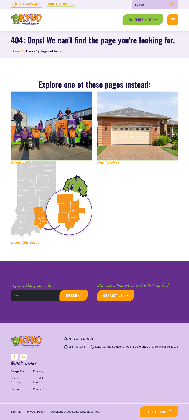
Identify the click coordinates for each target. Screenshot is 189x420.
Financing (38, 371)
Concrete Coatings (16, 380)
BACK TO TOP (156, 412)
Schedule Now (140, 19)
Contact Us (61, 4)
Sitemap (16, 411)
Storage (16, 389)
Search (73, 295)
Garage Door (18, 371)
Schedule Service (39, 380)
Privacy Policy (36, 411)
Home (16, 51)
